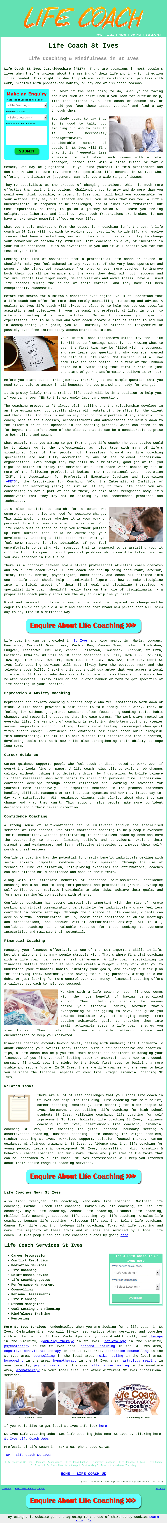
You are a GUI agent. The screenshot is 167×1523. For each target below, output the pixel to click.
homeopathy (14, 1360)
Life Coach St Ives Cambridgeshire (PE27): (45, 69)
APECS (11, 481)
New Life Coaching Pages (30, 1489)
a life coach (26, 1336)
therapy (139, 227)
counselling (44, 1356)
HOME (99, 35)
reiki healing (110, 1356)
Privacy (160, 1489)
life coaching (142, 1144)
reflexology (115, 1341)
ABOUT (122, 35)
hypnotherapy (64, 1360)
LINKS (110, 35)
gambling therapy (57, 1341)
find (19, 1201)
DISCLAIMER (153, 35)
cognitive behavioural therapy (32, 1351)
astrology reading (139, 1360)
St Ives (80, 640)
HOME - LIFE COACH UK (83, 1474)
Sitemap (6, 1489)
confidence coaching (107, 1144)
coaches (22, 283)
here (124, 1235)
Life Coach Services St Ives (43, 1245)
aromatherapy (28, 1370)
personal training (98, 1346)
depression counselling (127, 1351)
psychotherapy (16, 1346)
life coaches (117, 172)
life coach (113, 101)
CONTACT (136, 35)
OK (90, 1520)
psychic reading (48, 1365)
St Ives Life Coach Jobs (26, 1439)
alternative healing (110, 1365)
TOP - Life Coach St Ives (27, 1455)
